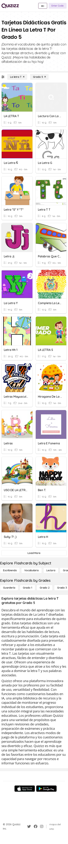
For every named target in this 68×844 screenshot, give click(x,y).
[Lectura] (50, 570)
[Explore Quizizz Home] (10, 5)
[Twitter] (29, 826)
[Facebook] (35, 826)
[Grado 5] (39, 77)
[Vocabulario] (31, 570)
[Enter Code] (58, 6)
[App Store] (25, 789)
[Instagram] (41, 826)
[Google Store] (46, 789)
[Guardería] (9, 588)
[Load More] (34, 553)
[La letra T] (17, 77)
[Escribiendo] (10, 570)
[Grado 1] (27, 588)
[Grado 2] (45, 588)
